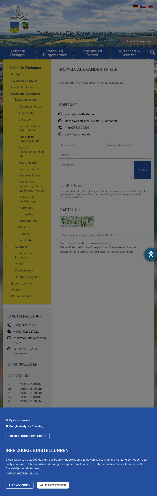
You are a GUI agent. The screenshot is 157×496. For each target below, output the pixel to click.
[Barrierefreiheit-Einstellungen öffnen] (151, 254)
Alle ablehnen (20, 487)
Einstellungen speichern (28, 438)
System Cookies (19, 422)
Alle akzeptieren (53, 487)
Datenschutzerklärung (22, 476)
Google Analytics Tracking (26, 428)
